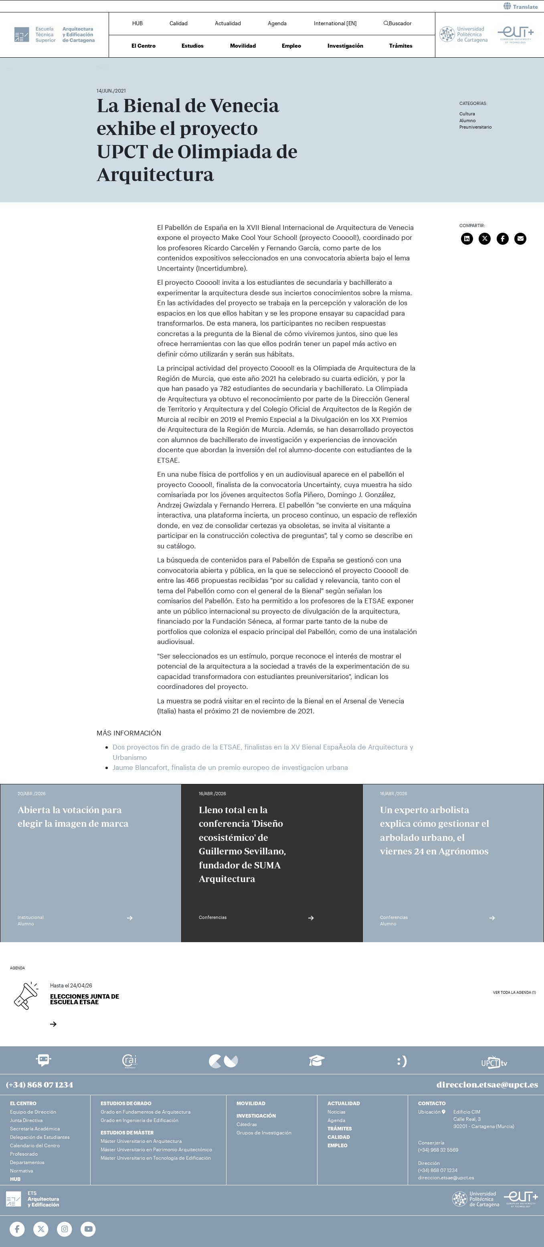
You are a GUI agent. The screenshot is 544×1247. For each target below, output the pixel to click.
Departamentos (27, 1162)
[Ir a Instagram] (64, 1229)
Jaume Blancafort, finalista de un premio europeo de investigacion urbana (230, 767)
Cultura (467, 113)
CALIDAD (339, 1137)
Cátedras (247, 1124)
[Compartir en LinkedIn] (467, 238)
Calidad (179, 23)
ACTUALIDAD (344, 1103)
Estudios (193, 45)
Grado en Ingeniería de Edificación (139, 1120)
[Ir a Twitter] (41, 1229)
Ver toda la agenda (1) (514, 992)
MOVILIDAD (251, 1103)
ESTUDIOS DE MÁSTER (127, 1132)
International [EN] (335, 23)
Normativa (21, 1170)
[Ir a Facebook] (17, 1229)
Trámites (401, 45)
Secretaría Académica (35, 1128)
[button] (411, 6)
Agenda (277, 23)
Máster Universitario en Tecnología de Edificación (156, 1157)
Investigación (345, 45)
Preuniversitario (475, 126)
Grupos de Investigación (264, 1132)
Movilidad (243, 45)
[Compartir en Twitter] (484, 238)
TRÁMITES (340, 1128)
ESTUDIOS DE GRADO (126, 1103)
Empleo (291, 45)
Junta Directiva (26, 1120)
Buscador (398, 23)
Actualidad (228, 23)
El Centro (143, 45)
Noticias (337, 1111)
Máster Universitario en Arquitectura (141, 1141)
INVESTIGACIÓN (256, 1115)
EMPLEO (338, 1145)
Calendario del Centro (35, 1145)
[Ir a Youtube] (88, 1229)
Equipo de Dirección (33, 1111)
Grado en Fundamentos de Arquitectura (145, 1111)
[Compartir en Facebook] (502, 238)
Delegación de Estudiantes (40, 1137)
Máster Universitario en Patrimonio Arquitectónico (156, 1149)
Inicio (103, 67)
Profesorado (24, 1153)
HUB (137, 23)
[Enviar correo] (520, 238)
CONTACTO (432, 1103)
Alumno (467, 120)
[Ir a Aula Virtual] (317, 1064)
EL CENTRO (23, 1103)
